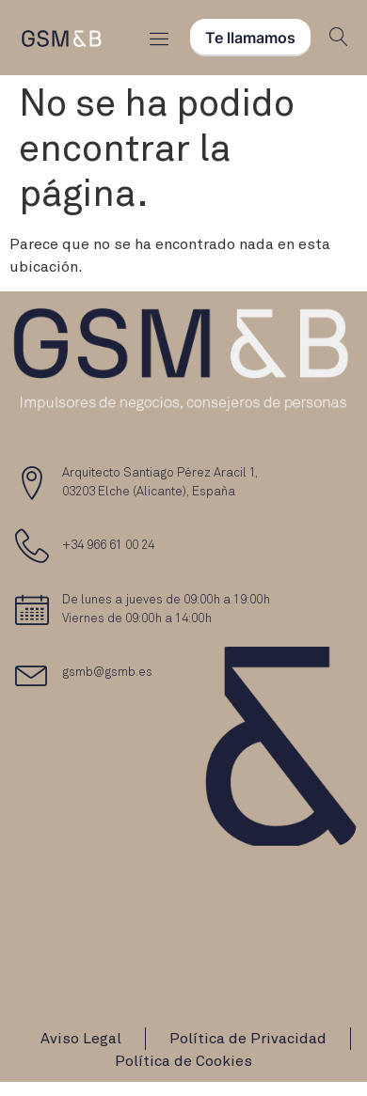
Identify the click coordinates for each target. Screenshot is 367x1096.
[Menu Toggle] (159, 38)
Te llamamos (250, 37)
